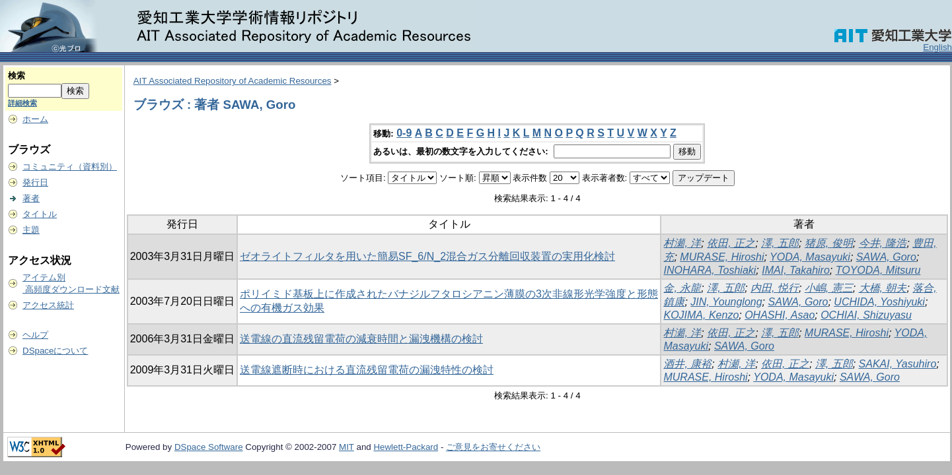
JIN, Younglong (726, 301)
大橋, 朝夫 (883, 288)
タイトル (39, 214)
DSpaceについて (55, 351)
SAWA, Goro (886, 257)
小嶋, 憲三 (829, 288)
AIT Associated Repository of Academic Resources (232, 81)
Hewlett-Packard (405, 447)
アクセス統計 (48, 305)
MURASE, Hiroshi (722, 257)
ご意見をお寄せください (493, 447)
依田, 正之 (731, 243)
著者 (31, 198)
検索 (16, 75)
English (937, 47)
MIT (346, 447)
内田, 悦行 (775, 288)
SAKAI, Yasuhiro (898, 363)
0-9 (404, 133)
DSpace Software (208, 447)
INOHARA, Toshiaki (709, 270)
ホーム (35, 119)
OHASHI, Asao (780, 315)
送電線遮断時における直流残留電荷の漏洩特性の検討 (367, 369)
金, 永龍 (682, 288)
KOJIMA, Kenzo (701, 315)
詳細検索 (22, 103)
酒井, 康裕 (687, 363)
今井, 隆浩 (883, 243)
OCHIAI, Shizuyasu (866, 315)
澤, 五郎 (780, 243)
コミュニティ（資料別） (69, 167)
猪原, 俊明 (829, 243)
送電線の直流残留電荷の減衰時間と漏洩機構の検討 (361, 338)
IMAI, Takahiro (796, 270)
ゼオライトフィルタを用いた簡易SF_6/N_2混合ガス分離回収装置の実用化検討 (427, 256)
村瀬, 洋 (682, 243)
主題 (31, 230)
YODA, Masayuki (810, 257)
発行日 (35, 182)
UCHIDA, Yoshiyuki (879, 301)
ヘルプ (35, 335)
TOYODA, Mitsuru (878, 270)
